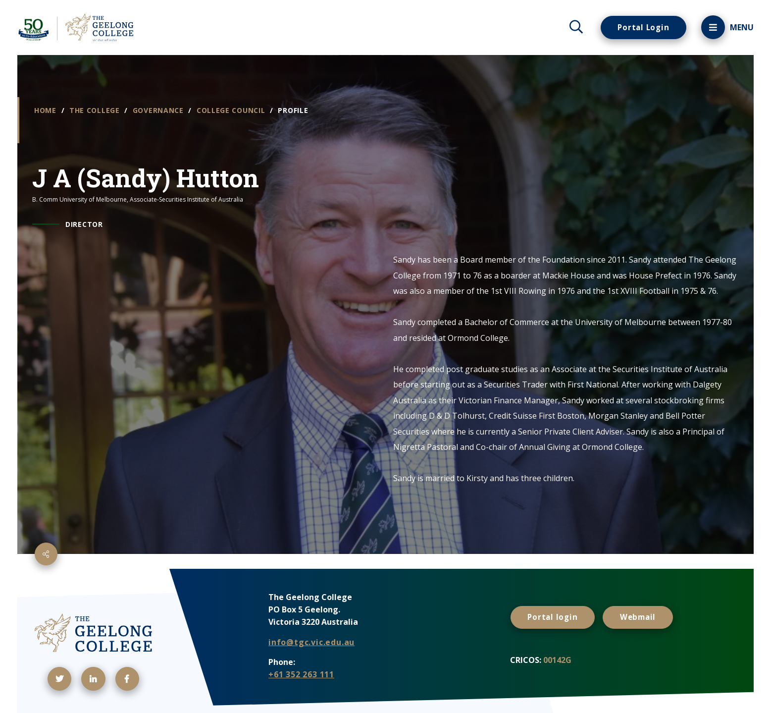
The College (95, 110)
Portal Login (641, 27)
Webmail (642, 616)
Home (46, 110)
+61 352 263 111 (301, 674)
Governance (159, 110)
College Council (232, 110)
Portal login (554, 616)
